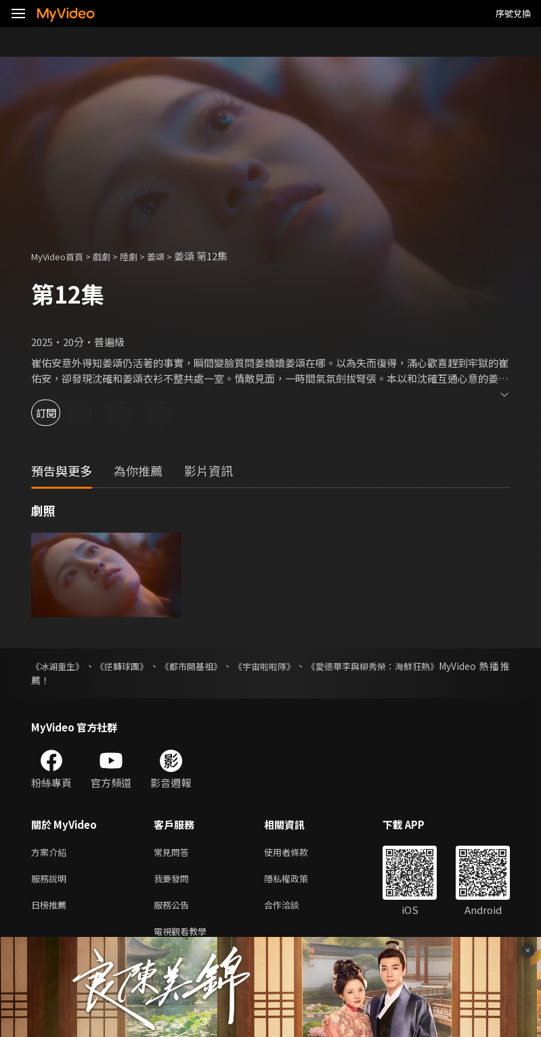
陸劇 (142, 256)
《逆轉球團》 (126, 666)
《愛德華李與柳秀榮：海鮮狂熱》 (390, 666)
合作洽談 (292, 909)
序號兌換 (513, 13)
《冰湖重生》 (59, 666)
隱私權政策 (297, 881)
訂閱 (58, 413)
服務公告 (174, 909)
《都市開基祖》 (198, 666)
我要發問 (174, 881)
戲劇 (112, 256)
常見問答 (174, 853)
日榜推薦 (51, 909)
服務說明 (51, 881)
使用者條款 (297, 853)
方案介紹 (51, 853)
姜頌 (172, 256)
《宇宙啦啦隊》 (275, 666)
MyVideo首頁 (62, 256)
